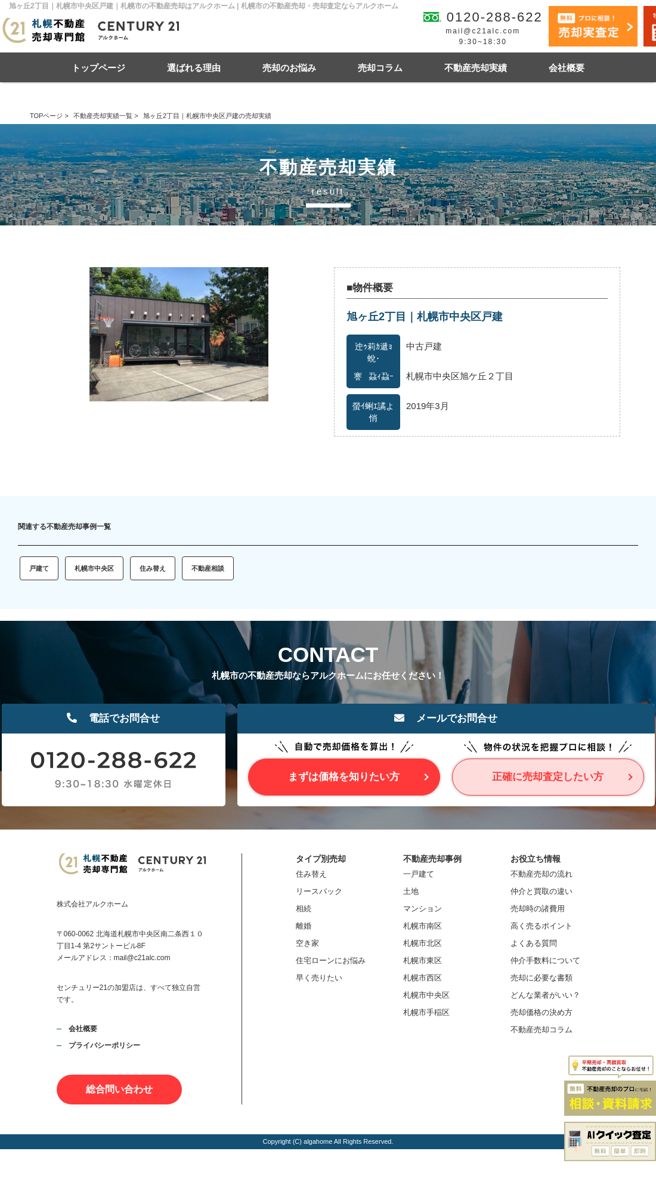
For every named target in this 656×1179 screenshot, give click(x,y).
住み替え (153, 568)
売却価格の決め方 (541, 1012)
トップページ (98, 68)
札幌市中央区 (94, 568)
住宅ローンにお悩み (331, 960)
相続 (303, 908)
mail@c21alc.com (482, 31)
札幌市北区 (422, 943)
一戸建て (418, 873)
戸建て (39, 568)
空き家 (307, 943)
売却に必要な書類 (541, 977)
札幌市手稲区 (426, 1012)
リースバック (319, 891)
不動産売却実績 (475, 68)
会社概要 (566, 68)
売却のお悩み (289, 68)
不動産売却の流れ (541, 873)
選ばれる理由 (194, 68)
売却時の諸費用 (537, 908)
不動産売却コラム (541, 1029)
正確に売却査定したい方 (548, 776)
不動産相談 (207, 568)
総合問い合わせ (119, 1089)
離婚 (303, 925)
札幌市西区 (422, 977)
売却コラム (380, 68)
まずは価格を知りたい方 (344, 776)
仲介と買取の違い (541, 891)
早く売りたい (319, 977)
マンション (422, 908)
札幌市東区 (422, 960)
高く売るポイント (541, 925)
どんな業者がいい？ (545, 995)
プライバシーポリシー (104, 1045)
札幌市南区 (422, 925)
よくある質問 (533, 943)
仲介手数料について (545, 960)
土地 (411, 891)
